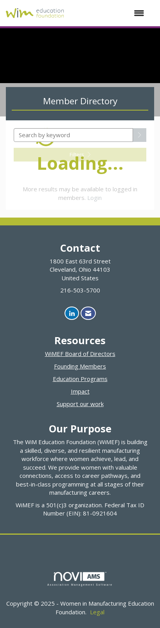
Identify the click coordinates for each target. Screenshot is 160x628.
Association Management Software (80, 579)
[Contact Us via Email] (88, 313)
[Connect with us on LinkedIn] (72, 313)
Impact (80, 391)
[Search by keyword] (73, 135)
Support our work (80, 404)
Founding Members (80, 366)
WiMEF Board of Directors (80, 354)
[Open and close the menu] (108, 13)
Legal (97, 612)
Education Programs (80, 379)
